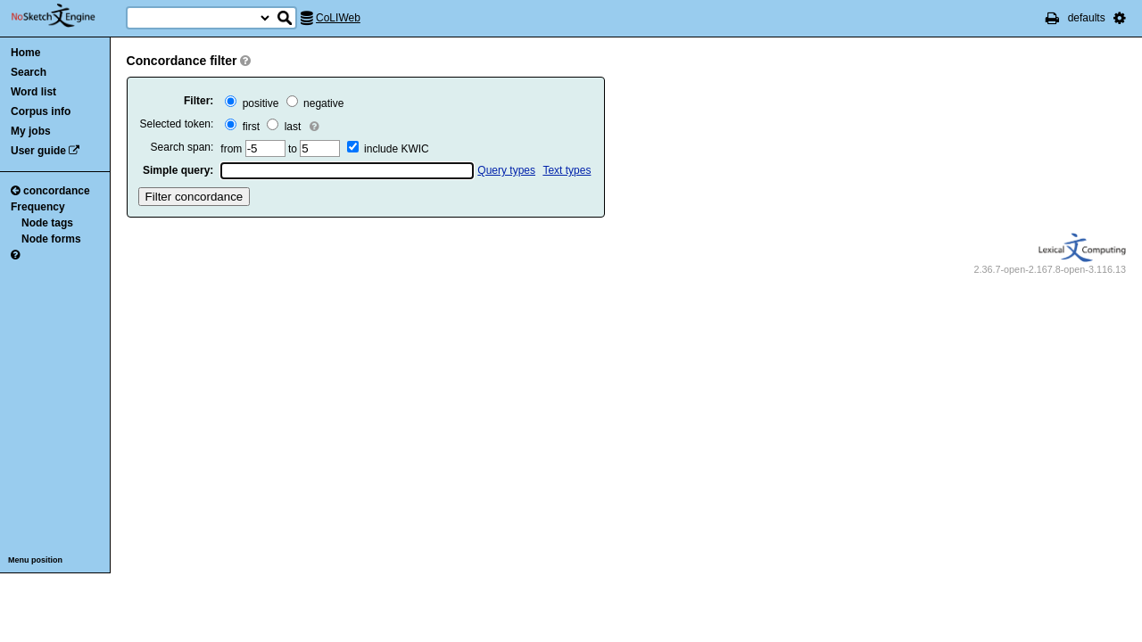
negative (315, 103)
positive (251, 103)
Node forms (51, 239)
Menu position (35, 560)
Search (28, 72)
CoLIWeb (338, 18)
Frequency (38, 207)
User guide (38, 150)
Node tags (47, 223)
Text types (566, 170)
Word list (33, 92)
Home (25, 52)
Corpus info (40, 111)
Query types (506, 170)
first (242, 126)
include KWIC (396, 149)
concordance (50, 191)
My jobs (31, 131)
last (284, 126)
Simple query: (178, 170)
